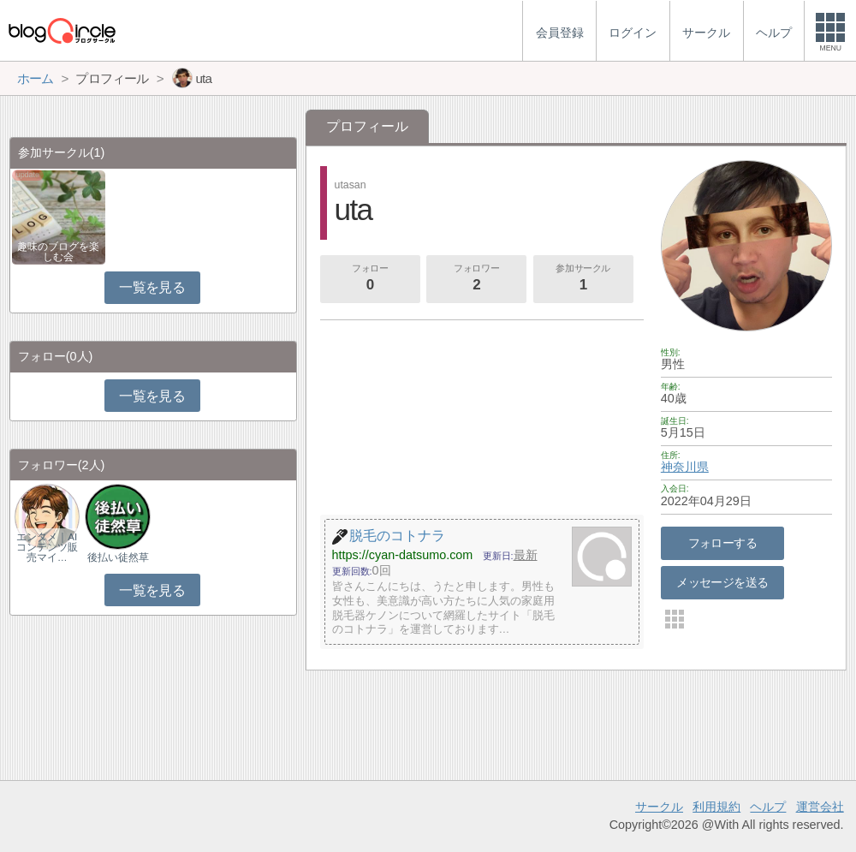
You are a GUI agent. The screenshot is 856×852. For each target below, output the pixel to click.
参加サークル (583, 279)
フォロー (369, 279)
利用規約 (716, 806)
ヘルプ (768, 806)
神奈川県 (685, 467)
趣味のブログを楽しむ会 (58, 251)
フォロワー (476, 279)
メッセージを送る (722, 582)
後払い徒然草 (118, 557)
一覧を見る (152, 287)
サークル (659, 806)
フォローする (723, 543)
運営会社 (820, 806)
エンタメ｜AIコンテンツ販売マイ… (47, 547)
